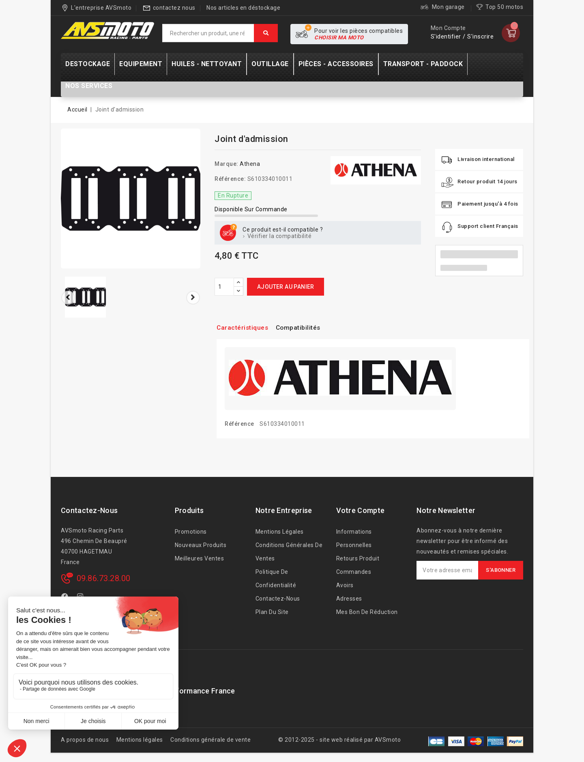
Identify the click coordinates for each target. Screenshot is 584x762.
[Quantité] (224, 287)
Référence (239, 424)
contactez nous (174, 7)
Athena (250, 164)
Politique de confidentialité (276, 578)
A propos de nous (85, 739)
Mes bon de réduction (367, 612)
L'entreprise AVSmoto (101, 7)
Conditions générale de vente (210, 739)
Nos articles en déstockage (243, 7)
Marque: (226, 164)
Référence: (230, 179)
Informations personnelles (354, 538)
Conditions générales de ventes (289, 552)
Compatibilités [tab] (308, 327)
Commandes (353, 572)
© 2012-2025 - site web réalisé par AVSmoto (339, 739)
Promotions (191, 531)
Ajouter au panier (285, 286)
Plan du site (272, 612)
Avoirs (345, 585)
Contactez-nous (89, 510)
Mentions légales (280, 531)
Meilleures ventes (199, 558)
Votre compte (360, 510)
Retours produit (358, 558)
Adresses (349, 598)
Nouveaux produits (201, 545)
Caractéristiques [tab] (246, 327)
